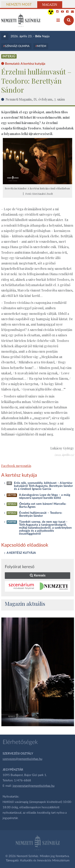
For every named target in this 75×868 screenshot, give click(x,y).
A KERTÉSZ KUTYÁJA (21, 552)
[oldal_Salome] (37, 671)
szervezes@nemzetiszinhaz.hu (22, 758)
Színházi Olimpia (17, 46)
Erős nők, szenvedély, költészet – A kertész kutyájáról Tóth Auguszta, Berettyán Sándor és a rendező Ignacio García (43, 485)
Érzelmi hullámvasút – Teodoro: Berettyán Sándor (40, 514)
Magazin (49, 4)
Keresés (37, 575)
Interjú (8, 56)
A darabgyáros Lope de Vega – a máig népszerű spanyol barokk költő (44, 496)
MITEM (41, 46)
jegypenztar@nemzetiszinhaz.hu (33, 785)
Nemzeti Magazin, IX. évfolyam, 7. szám (35, 99)
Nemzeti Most (19, 4)
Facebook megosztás (16, 466)
